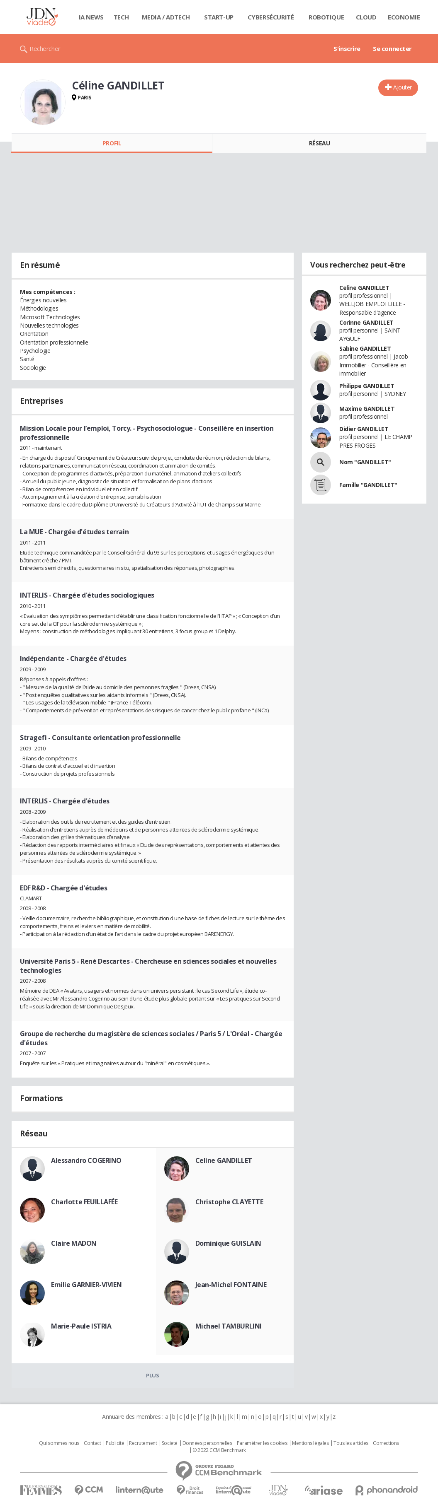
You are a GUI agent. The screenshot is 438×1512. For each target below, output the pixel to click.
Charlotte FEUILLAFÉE (84, 1201)
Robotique (326, 17)
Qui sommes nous (59, 1443)
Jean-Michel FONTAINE (231, 1284)
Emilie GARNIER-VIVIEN (86, 1284)
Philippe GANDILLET (366, 386)
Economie (404, 17)
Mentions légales (310, 1443)
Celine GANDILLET (223, 1160)
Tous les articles (350, 1443)
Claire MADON (74, 1243)
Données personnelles (207, 1443)
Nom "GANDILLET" (365, 462)
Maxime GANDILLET (366, 408)
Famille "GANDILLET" (368, 485)
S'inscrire (346, 48)
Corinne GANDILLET (366, 322)
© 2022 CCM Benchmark (219, 1450)
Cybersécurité (271, 17)
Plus (152, 1375)
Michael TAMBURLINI (228, 1326)
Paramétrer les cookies (262, 1443)
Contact (92, 1443)
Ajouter (402, 87)
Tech (121, 17)
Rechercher (45, 48)
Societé (170, 1443)
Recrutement (143, 1443)
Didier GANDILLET (363, 429)
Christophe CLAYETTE (229, 1201)
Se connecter (392, 48)
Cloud (366, 17)
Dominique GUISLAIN (228, 1243)
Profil (111, 143)
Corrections (386, 1443)
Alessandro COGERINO (86, 1160)
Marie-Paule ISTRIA (81, 1326)
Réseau (319, 143)
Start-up (219, 17)
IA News (91, 17)
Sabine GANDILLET (365, 348)
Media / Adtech (166, 17)
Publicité (115, 1443)
